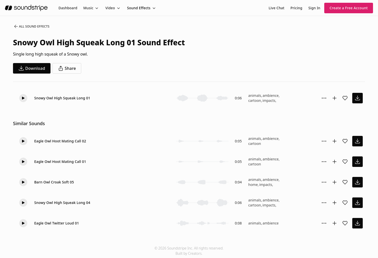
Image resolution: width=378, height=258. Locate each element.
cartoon (254, 100)
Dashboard (67, 8)
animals (254, 95)
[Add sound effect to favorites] (345, 98)
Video (110, 8)
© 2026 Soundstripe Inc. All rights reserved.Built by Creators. (189, 251)
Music (88, 8)
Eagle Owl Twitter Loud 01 (56, 223)
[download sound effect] (357, 98)
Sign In (314, 8)
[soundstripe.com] (26, 8)
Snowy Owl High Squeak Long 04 (62, 202)
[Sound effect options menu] (324, 98)
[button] (23, 98)
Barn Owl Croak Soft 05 (54, 182)
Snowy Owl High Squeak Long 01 (62, 98)
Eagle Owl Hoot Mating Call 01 (60, 161)
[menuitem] (68, 8)
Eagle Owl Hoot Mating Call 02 (60, 141)
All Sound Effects (32, 26)
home (253, 184)
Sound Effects (138, 8)
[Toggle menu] (96, 8)
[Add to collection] (334, 98)
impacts (269, 100)
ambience (270, 95)
